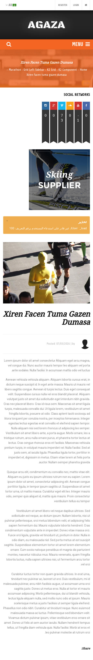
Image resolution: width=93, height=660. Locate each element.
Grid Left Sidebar (34, 70)
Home (83, 70)
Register (62, 5)
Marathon (15, 70)
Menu (81, 44)
